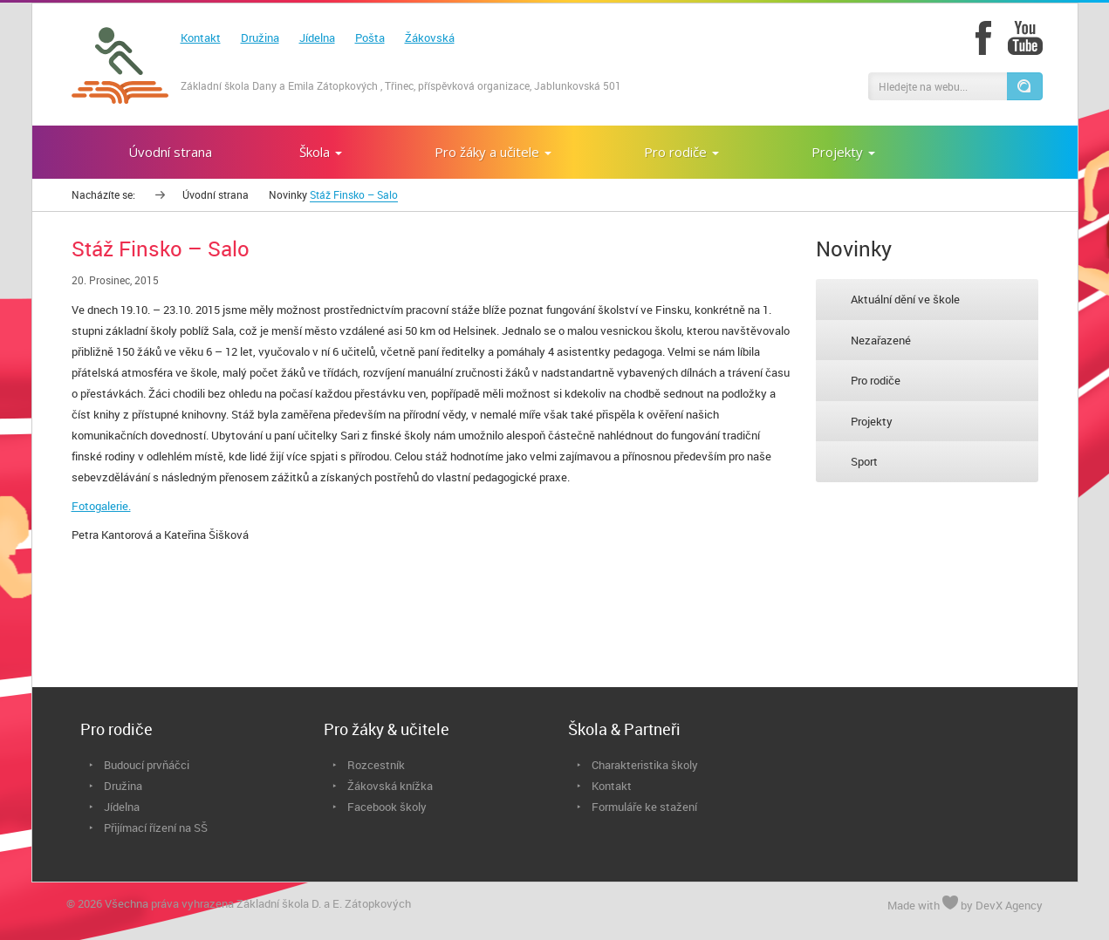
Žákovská (430, 37)
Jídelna (317, 37)
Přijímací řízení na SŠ (156, 827)
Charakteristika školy (645, 765)
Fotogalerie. (101, 506)
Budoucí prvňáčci (146, 765)
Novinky (288, 194)
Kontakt (201, 37)
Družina (260, 37)
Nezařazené (881, 340)
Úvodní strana (215, 194)
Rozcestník (376, 765)
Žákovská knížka (390, 786)
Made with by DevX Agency (965, 904)
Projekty (872, 421)
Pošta (370, 37)
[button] (1024, 86)
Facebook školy (387, 806)
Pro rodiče (875, 380)
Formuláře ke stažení (644, 806)
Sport (864, 461)
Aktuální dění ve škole (905, 299)
